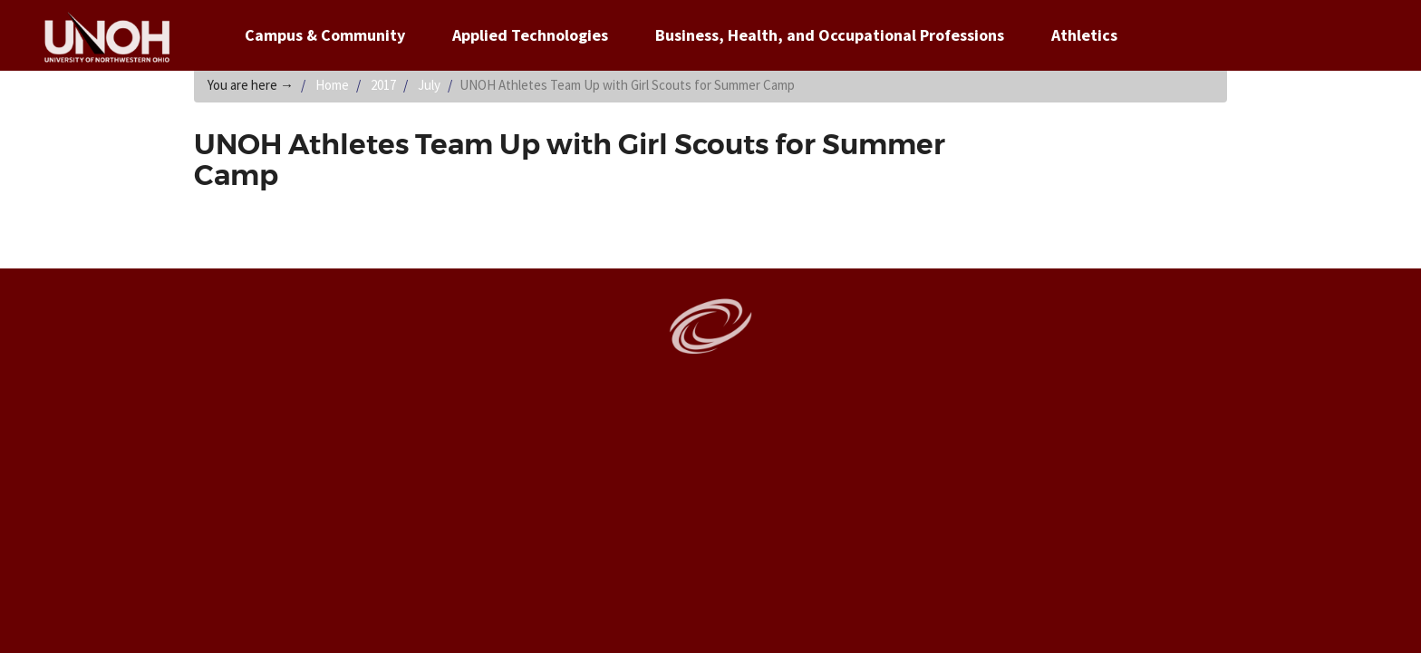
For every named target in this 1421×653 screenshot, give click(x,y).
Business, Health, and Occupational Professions (829, 34)
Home (332, 84)
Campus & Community (325, 34)
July (429, 84)
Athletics (1084, 34)
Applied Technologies (530, 34)
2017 (383, 84)
